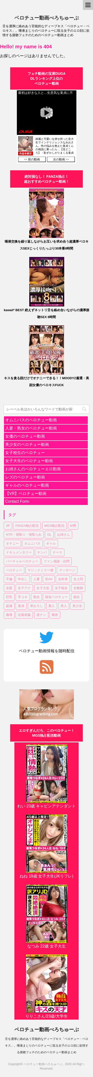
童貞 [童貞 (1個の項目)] (21, 606)
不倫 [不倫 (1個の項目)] (9, 579)
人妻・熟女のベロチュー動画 (31, 428)
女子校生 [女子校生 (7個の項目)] (61, 588)
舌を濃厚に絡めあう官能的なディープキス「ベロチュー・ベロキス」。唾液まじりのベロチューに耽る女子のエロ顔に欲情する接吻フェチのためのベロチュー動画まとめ (46, 1045)
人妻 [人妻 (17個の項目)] (36, 579)
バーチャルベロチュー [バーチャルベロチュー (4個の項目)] (22, 561)
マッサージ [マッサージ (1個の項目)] (67, 570)
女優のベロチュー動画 (25, 436)
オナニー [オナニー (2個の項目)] (12, 543)
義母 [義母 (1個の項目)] (9, 615)
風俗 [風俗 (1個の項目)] (55, 615)
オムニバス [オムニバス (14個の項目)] (32, 543)
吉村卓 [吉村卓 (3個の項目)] (63, 579)
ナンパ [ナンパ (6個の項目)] (42, 552)
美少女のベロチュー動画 (27, 444)
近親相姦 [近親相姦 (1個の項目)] (24, 615)
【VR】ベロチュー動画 (25, 493)
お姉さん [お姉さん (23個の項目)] (63, 534)
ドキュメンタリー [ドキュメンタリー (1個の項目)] (19, 552)
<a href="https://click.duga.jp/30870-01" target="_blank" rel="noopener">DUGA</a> (46, 126)
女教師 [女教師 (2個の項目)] (78, 588)
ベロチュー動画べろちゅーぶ (46, 18)
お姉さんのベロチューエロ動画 (33, 469)
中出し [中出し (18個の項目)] (23, 579)
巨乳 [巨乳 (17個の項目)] (9, 597)
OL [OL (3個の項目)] (49, 534)
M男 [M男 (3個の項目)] (73, 525)
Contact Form (17, 501)
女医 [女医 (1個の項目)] (9, 588)
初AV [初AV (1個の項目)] (48, 579)
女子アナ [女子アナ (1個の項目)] (24, 588)
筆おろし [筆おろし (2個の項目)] (36, 606)
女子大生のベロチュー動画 (29, 461)
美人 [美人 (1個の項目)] (64, 606)
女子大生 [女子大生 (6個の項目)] (42, 588)
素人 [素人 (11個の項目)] (51, 606)
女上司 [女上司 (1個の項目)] (78, 579)
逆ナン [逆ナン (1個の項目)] (41, 615)
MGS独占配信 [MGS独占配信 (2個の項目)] (54, 525)
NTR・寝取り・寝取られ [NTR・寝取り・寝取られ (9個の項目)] (24, 534)
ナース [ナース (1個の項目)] (57, 552)
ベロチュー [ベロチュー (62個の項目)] (14, 570)
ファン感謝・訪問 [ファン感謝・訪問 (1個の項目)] (56, 561)
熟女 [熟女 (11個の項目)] (36, 597)
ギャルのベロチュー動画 (27, 485)
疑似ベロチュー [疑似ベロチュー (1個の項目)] (56, 597)
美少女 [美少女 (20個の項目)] (77, 606)
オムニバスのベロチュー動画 (31, 420)
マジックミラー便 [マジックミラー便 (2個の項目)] (40, 570)
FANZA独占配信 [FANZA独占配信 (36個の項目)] (27, 525)
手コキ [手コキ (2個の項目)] (23, 597)
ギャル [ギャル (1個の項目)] (51, 543)
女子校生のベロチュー (25, 453)
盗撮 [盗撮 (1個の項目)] (9, 606)
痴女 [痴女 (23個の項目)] (76, 597)
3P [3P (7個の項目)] (8, 525)
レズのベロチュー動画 (25, 477)
